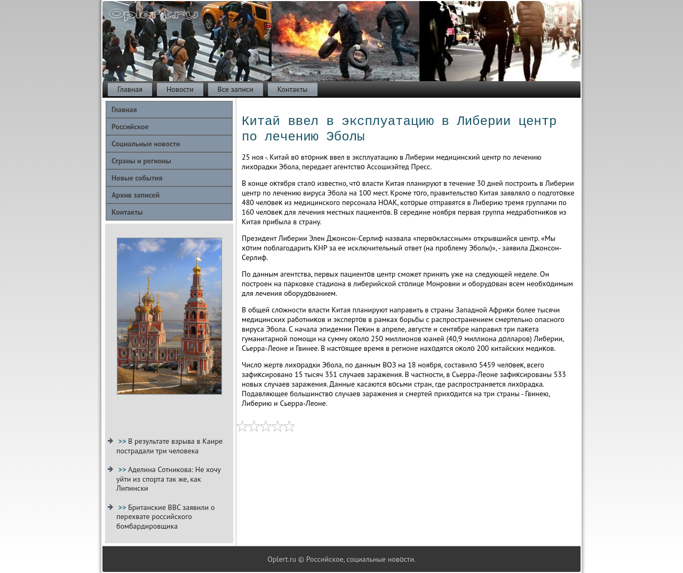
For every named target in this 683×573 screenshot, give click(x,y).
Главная (129, 89)
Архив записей (136, 195)
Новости (180, 89)
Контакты (292, 89)
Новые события (137, 178)
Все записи (235, 89)
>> (123, 441)
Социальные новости (146, 143)
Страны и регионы (141, 161)
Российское (130, 126)
